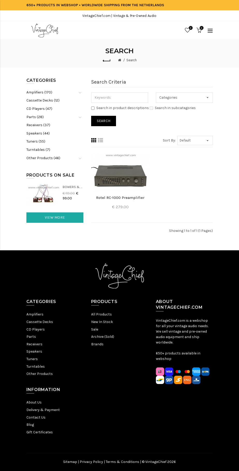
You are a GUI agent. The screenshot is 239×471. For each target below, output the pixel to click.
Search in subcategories (173, 108)
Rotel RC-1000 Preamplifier (120, 197)
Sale (94, 329)
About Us (34, 402)
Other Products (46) (43, 158)
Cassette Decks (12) (43, 100)
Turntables (35, 366)
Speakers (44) (38, 133)
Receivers (34, 344)
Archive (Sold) (102, 336)
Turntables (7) (38, 149)
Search (131, 60)
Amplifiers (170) (39, 92)
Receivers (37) (38, 125)
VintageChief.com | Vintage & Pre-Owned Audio (119, 16)
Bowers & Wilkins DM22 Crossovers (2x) (73, 187)
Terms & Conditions (122, 462)
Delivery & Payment (43, 410)
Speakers (34, 351)
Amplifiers (35, 314)
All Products (101, 314)
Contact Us (36, 417)
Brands (97, 344)
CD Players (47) (39, 108)
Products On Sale (50, 175)
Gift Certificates (39, 432)
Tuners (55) (35, 141)
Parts (31, 336)
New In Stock (102, 322)
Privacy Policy (91, 462)
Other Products (39, 374)
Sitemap (70, 462)
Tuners (32, 359)
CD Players (35, 329)
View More (55, 217)
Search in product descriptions (120, 108)
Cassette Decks (39, 322)
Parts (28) (35, 117)
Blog (30, 424)
